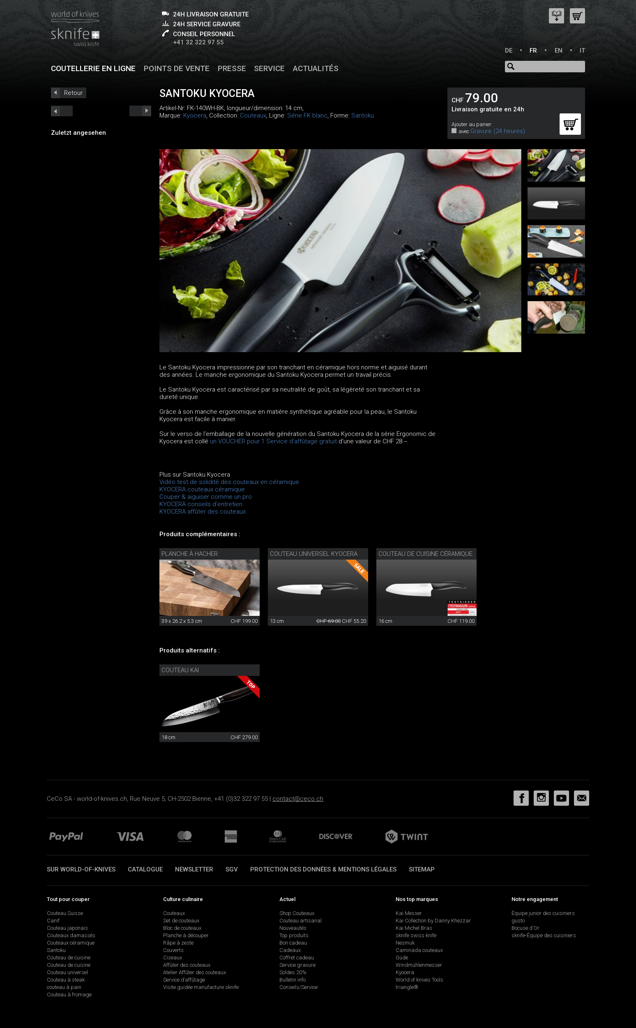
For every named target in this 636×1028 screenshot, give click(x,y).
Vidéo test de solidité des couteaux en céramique (229, 482)
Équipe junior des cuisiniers (543, 913)
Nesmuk (405, 943)
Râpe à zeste (178, 943)
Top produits (294, 935)
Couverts (173, 950)
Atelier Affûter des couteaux (194, 972)
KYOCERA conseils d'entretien (200, 504)
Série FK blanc (307, 115)
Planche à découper (186, 935)
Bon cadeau (293, 943)
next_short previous (62, 111)
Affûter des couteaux (186, 965)
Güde (402, 957)
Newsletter (194, 869)
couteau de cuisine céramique (425, 554)
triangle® (407, 987)
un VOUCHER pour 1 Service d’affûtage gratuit (273, 441)
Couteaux (253, 115)
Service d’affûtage (184, 980)
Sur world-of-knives (81, 869)
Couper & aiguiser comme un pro (205, 496)
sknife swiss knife (416, 935)
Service (269, 68)
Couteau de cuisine (68, 957)
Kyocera (194, 115)
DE (508, 50)
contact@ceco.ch (297, 798)
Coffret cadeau (296, 957)
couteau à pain (64, 987)
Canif (53, 920)
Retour (73, 93)
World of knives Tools (419, 980)
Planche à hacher (189, 554)
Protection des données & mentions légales (323, 869)
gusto (518, 920)
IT (582, 50)
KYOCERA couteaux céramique (202, 489)
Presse (232, 68)
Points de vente (177, 68)
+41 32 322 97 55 (198, 42)
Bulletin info (292, 980)
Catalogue (145, 869)
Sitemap (422, 869)
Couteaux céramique (70, 943)
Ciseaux (172, 957)
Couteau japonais (67, 928)
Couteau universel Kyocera (313, 554)
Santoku (362, 115)
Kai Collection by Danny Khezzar (433, 920)
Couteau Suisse (65, 913)
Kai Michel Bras (414, 928)
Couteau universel (67, 972)
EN (558, 50)
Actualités (316, 68)
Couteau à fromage (69, 994)
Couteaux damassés (71, 935)
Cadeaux (290, 950)
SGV (232, 869)
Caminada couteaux (419, 950)
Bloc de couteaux (182, 928)
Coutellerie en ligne (93, 68)
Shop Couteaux (296, 913)
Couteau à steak (66, 980)
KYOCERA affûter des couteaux (202, 511)
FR (533, 50)
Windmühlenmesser (419, 965)
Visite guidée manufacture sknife (201, 987)
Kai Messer (409, 913)
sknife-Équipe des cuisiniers (544, 935)
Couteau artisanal (300, 920)
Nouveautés (292, 928)
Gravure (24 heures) (497, 131)
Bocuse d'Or (525, 928)
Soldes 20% (292, 972)
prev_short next (140, 111)
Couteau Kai (180, 670)
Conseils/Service (298, 987)
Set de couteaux (181, 920)
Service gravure (297, 965)
